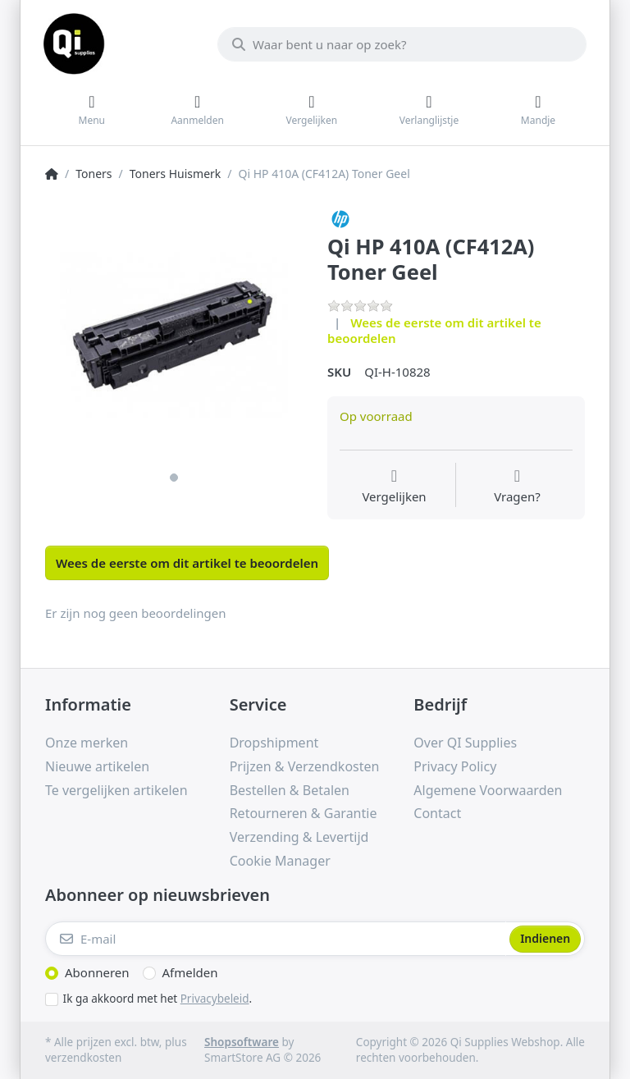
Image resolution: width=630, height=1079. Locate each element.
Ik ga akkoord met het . (158, 998)
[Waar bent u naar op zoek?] (402, 44)
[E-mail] (275, 938)
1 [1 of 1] (174, 477)
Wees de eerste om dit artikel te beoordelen (434, 330)
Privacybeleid (214, 998)
